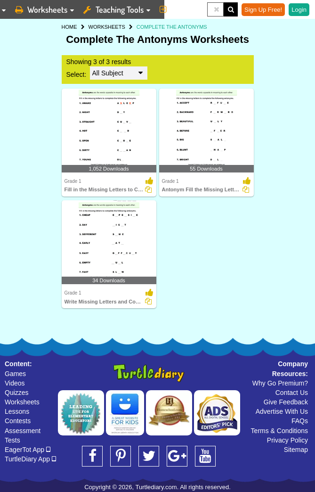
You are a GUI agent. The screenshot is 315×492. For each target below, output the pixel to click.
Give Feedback (286, 402)
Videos (15, 383)
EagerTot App (27, 449)
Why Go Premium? (280, 383)
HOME (69, 27)
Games (15, 373)
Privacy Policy (287, 440)
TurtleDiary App (30, 459)
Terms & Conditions (279, 431)
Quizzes (17, 392)
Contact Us (291, 392)
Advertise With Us (282, 411)
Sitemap (296, 449)
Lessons (17, 411)
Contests (18, 421)
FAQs (299, 421)
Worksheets (22, 402)
